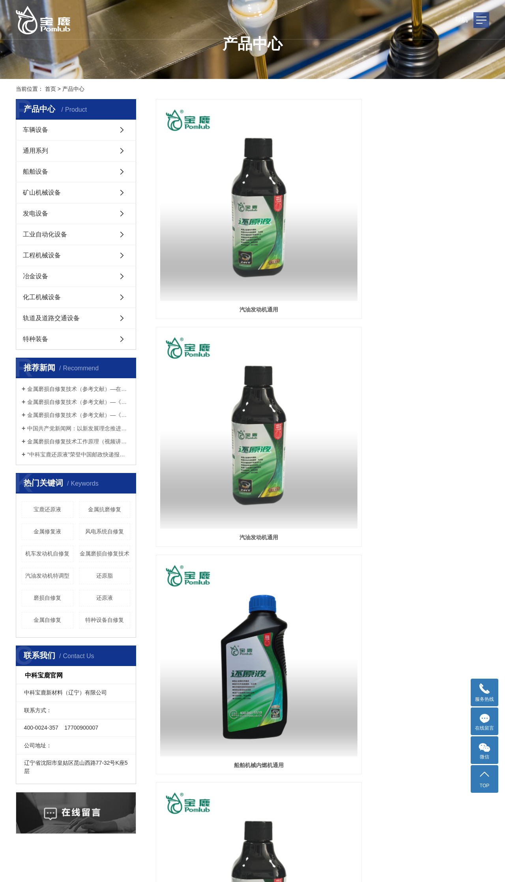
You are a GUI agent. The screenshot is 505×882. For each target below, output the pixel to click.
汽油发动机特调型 (47, 575)
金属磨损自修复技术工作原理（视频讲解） (78, 441)
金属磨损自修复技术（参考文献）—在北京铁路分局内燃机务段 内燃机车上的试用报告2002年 (78, 389)
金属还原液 (351, 862)
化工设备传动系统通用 (437, 585)
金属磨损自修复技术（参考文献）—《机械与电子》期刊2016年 (78, 402)
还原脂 (104, 575)
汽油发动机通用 (208, 208)
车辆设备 (35, 129)
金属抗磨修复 (104, 509)
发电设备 (35, 213)
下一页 (364, 616)
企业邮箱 (287, 873)
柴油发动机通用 (208, 333)
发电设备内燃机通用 (437, 333)
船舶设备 (35, 171)
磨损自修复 (47, 598)
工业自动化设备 (45, 234)
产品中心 (73, 89)
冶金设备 (35, 276)
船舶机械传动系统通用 (208, 459)
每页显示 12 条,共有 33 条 (249, 616)
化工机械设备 (42, 297)
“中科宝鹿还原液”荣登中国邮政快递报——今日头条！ (78, 454)
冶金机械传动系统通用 (437, 459)
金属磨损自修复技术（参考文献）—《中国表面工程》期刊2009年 (78, 415)
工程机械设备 (42, 255)
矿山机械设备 (42, 192)
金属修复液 (47, 531)
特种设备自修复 (104, 620)
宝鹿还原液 (47, 509)
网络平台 (243, 873)
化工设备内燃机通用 (322, 333)
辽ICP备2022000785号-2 (247, 862)
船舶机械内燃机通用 (437, 208)
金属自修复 (47, 620)
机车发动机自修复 (47, 553)
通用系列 (35, 150)
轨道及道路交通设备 (51, 318)
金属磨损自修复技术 (104, 553)
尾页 (389, 616)
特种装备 (35, 339)
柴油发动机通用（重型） (322, 585)
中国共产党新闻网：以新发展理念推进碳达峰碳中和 (78, 428)
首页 (50, 89)
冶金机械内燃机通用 (322, 459)
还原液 (104, 598)
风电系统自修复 (104, 531)
